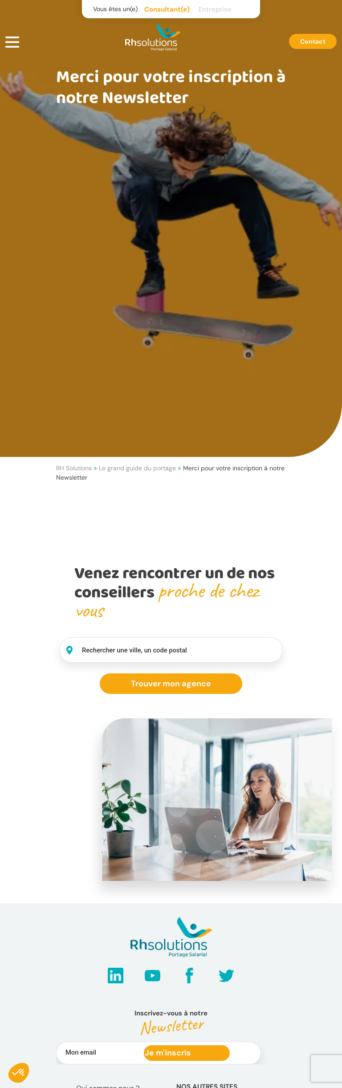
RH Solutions (74, 468)
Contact (313, 41)
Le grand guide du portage (137, 468)
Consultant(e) (167, 9)
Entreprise (215, 9)
